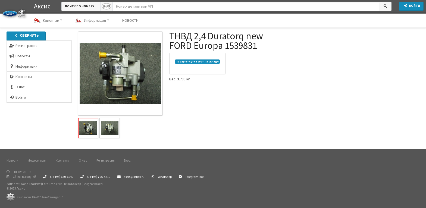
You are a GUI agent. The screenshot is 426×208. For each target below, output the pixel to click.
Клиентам (46, 20)
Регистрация (105, 160)
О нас (83, 160)
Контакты (63, 160)
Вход (127, 160)
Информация (90, 20)
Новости (12, 160)
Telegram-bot (191, 177)
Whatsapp (162, 177)
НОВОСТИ (130, 20)
